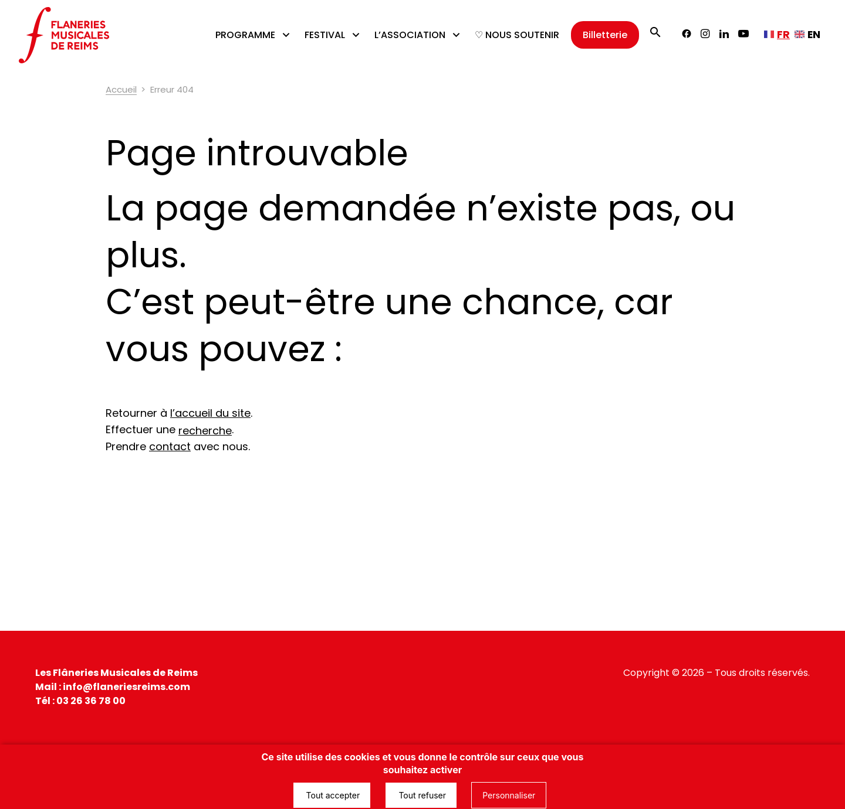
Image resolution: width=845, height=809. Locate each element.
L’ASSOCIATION (409, 35)
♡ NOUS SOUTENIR (517, 35)
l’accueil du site (210, 413)
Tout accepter (332, 795)
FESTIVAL (325, 35)
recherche (205, 430)
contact (170, 446)
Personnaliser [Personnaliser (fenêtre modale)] (508, 795)
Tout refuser (421, 795)
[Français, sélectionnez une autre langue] (777, 34)
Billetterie (605, 35)
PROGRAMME (245, 35)
